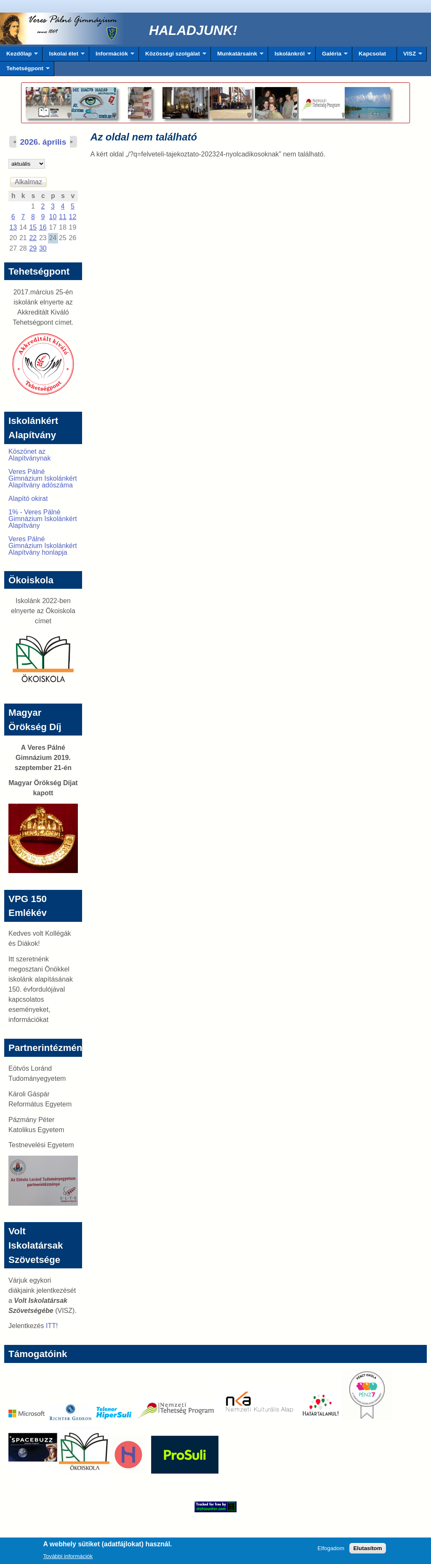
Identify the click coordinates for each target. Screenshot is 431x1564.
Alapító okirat (28, 498)
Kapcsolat (372, 53)
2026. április (43, 142)
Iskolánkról (289, 55)
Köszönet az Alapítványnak (29, 455)
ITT (51, 1325)
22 (33, 237)
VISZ (409, 55)
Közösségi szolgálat (172, 55)
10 (52, 216)
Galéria (332, 55)
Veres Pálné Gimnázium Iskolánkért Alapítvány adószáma (42, 478)
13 (13, 227)
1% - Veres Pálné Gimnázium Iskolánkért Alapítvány (42, 518)
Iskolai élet (63, 55)
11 (63, 216)
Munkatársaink (237, 55)
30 (43, 248)
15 (33, 227)
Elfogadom (330, 1551)
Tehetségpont (25, 70)
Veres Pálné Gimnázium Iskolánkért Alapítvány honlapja (42, 545)
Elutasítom (367, 1551)
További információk (68, 1559)
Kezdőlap (19, 55)
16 (43, 227)
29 (33, 248)
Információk (111, 55)
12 (73, 216)
